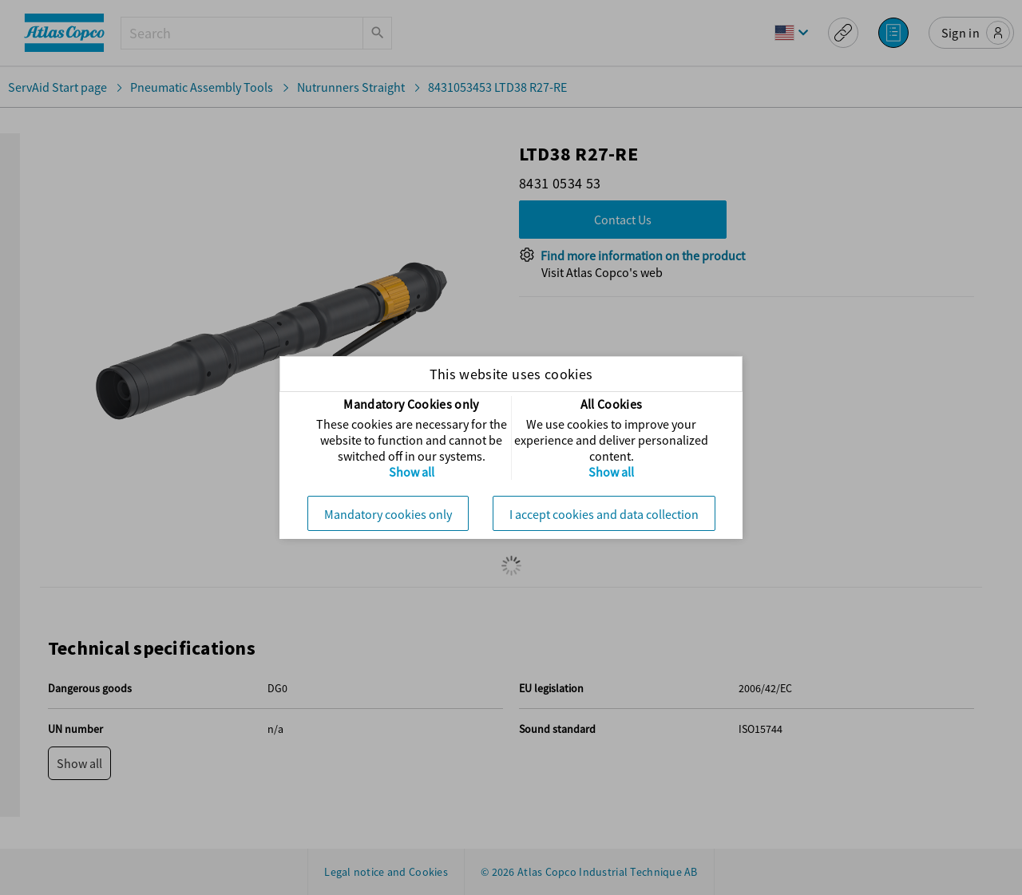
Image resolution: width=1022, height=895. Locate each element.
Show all (411, 472)
